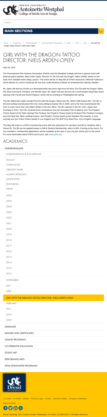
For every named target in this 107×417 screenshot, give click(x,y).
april (85, 43)
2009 (9, 320)
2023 (9, 212)
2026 (9, 195)
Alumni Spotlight (16, 174)
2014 (9, 262)
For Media (17, 398)
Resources (12, 183)
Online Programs (15, 339)
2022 (9, 217)
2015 (9, 256)
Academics (17, 43)
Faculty (10, 159)
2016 (9, 251)
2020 (9, 228)
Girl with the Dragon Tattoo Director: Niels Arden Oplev (40, 297)
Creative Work (14, 169)
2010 (9, 314)
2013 (9, 267)
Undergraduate (31, 43)
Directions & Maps (60, 398)
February (11, 303)
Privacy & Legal (37, 398)
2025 (9, 200)
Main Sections (19, 31)
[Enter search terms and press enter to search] (53, 22)
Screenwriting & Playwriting (51, 43)
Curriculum (13, 164)
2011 (9, 308)
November (12, 279)
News (69, 43)
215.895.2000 (62, 414)
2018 (9, 240)
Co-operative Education (19, 346)
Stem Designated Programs (21, 365)
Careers (26, 398)
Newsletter (13, 179)
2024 (9, 206)
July (8, 285)
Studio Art (11, 352)
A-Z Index (7, 398)
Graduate (10, 326)
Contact (48, 398)
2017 (9, 245)
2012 (77, 43)
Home (6, 43)
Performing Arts (15, 359)
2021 (9, 223)
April (9, 291)
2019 (9, 234)
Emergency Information (78, 398)
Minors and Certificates (19, 333)
